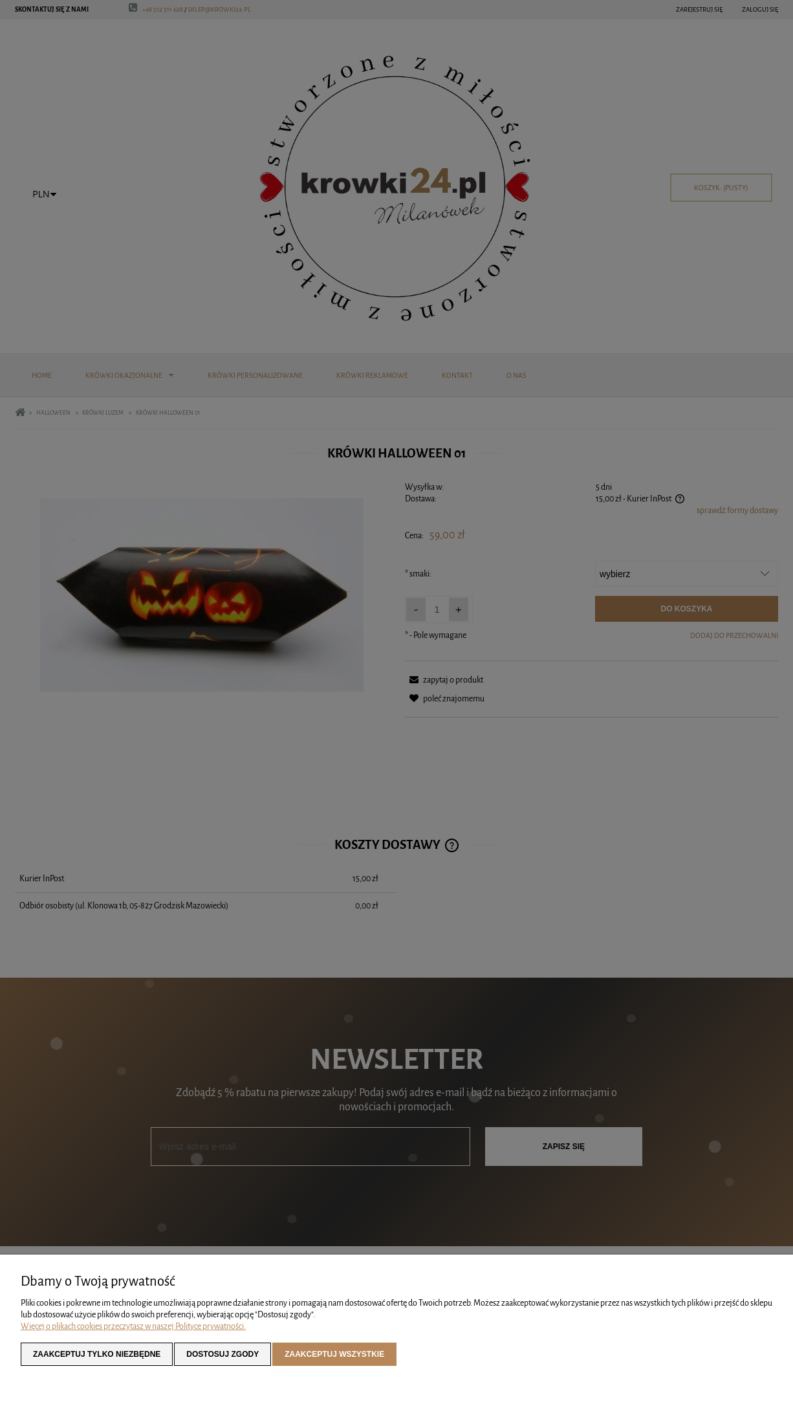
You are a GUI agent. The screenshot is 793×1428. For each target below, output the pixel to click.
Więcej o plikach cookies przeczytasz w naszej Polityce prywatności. (133, 1326)
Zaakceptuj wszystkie (334, 1354)
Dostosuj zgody (222, 1354)
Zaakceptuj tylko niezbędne (96, 1354)
